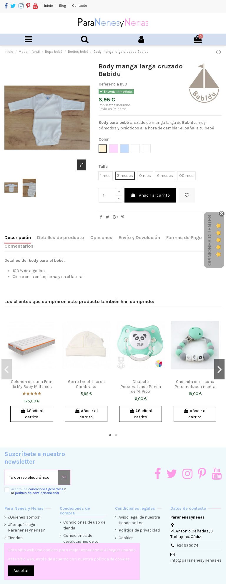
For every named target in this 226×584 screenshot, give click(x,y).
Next (219, 369)
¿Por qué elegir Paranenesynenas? (26, 527)
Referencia (109, 84)
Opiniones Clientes (209, 240)
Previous (6, 369)
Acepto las (38, 491)
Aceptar (21, 570)
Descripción (17, 237)
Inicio (49, 6)
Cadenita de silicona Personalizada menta (195, 384)
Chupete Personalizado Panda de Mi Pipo (140, 386)
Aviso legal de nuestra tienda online (139, 520)
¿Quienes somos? (24, 517)
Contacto (79, 6)
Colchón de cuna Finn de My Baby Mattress (31, 384)
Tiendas (15, 537)
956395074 (187, 545)
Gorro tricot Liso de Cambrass (86, 384)
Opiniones (101, 237)
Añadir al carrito (150, 195)
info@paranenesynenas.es (196, 560)
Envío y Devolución (139, 237)
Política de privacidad (139, 530)
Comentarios (19, 246)
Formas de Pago (184, 237)
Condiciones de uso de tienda (84, 525)
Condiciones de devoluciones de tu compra (81, 541)
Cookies (126, 537)
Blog (63, 6)
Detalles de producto (60, 237)
